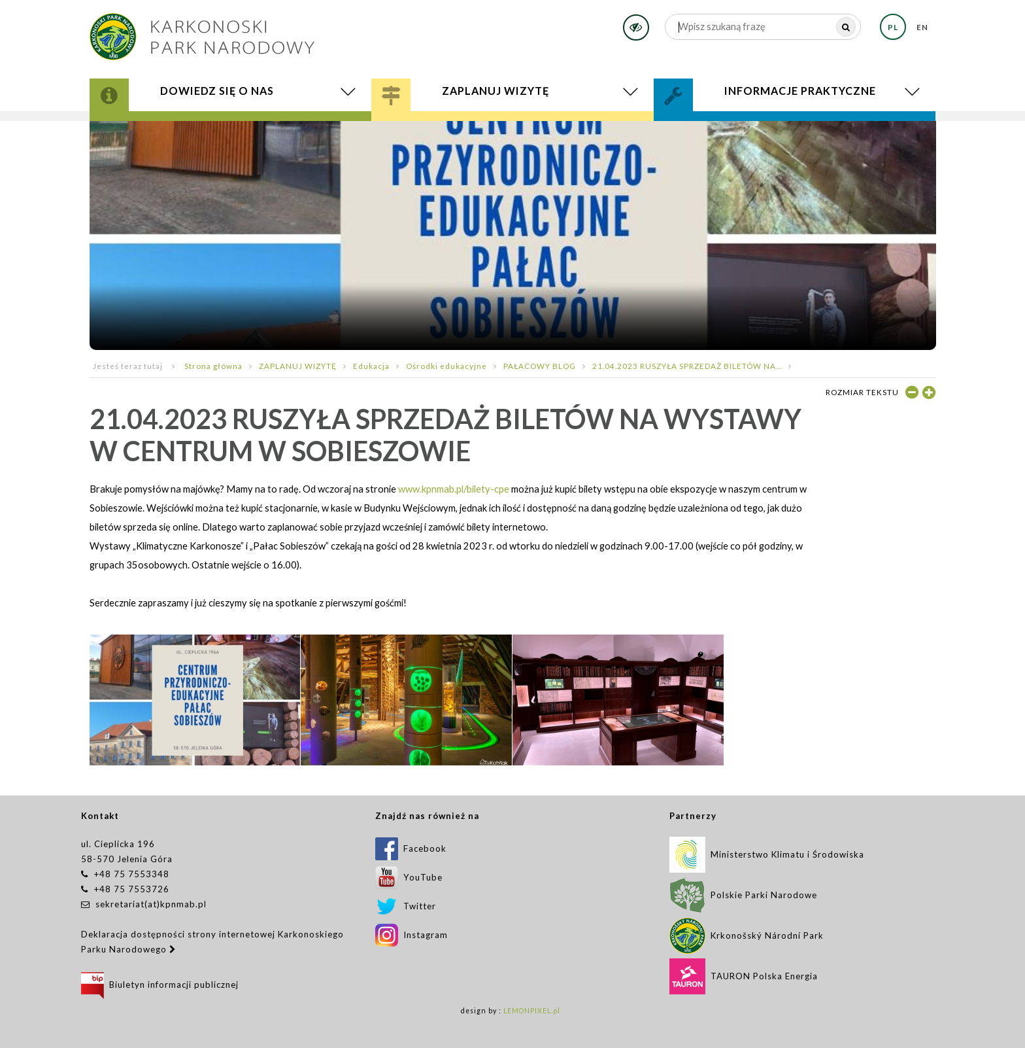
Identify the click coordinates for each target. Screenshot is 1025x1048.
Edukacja (371, 365)
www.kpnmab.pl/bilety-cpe (453, 489)
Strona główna (213, 365)
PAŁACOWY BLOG (539, 365)
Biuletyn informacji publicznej (160, 984)
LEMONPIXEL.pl (531, 1011)
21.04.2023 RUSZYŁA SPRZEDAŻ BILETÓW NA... (687, 365)
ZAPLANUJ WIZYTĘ (298, 365)
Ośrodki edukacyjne (446, 365)
